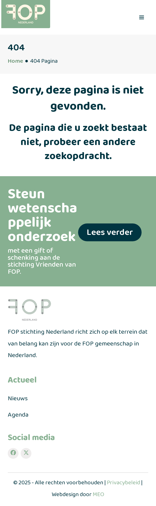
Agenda (18, 415)
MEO (98, 494)
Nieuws (18, 398)
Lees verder (110, 232)
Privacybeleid (123, 482)
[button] (141, 17)
